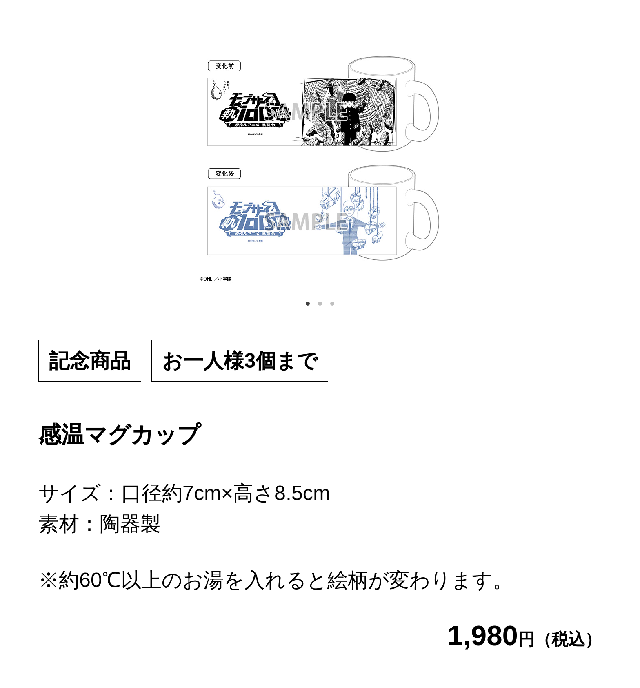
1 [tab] (308, 303)
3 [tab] (332, 303)
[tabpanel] (320, 161)
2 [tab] (320, 303)
